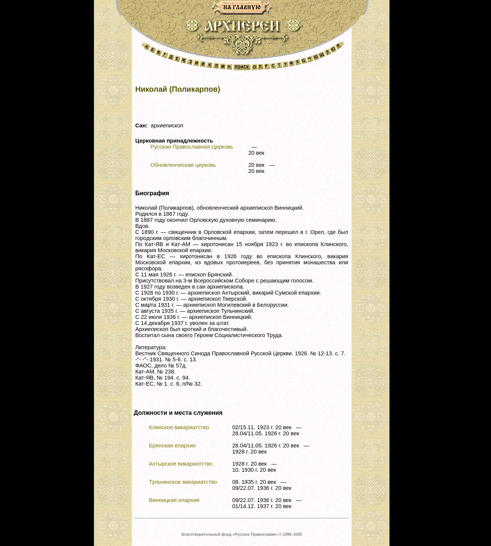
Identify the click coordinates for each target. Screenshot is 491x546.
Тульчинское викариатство (183, 482)
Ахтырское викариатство (181, 464)
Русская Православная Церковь (191, 147)
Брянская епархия (172, 445)
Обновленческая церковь (183, 165)
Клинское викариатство (179, 427)
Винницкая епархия (174, 500)
